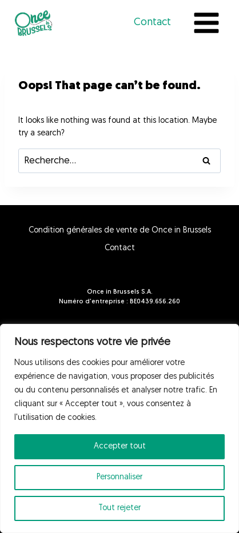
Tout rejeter (119, 508)
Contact (152, 22)
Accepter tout (120, 446)
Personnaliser (119, 477)
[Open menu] (206, 22)
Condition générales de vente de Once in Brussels (120, 230)
